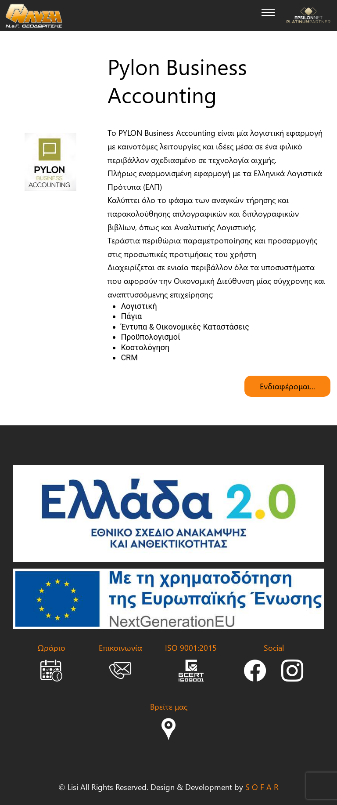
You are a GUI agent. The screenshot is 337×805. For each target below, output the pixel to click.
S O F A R (262, 786)
